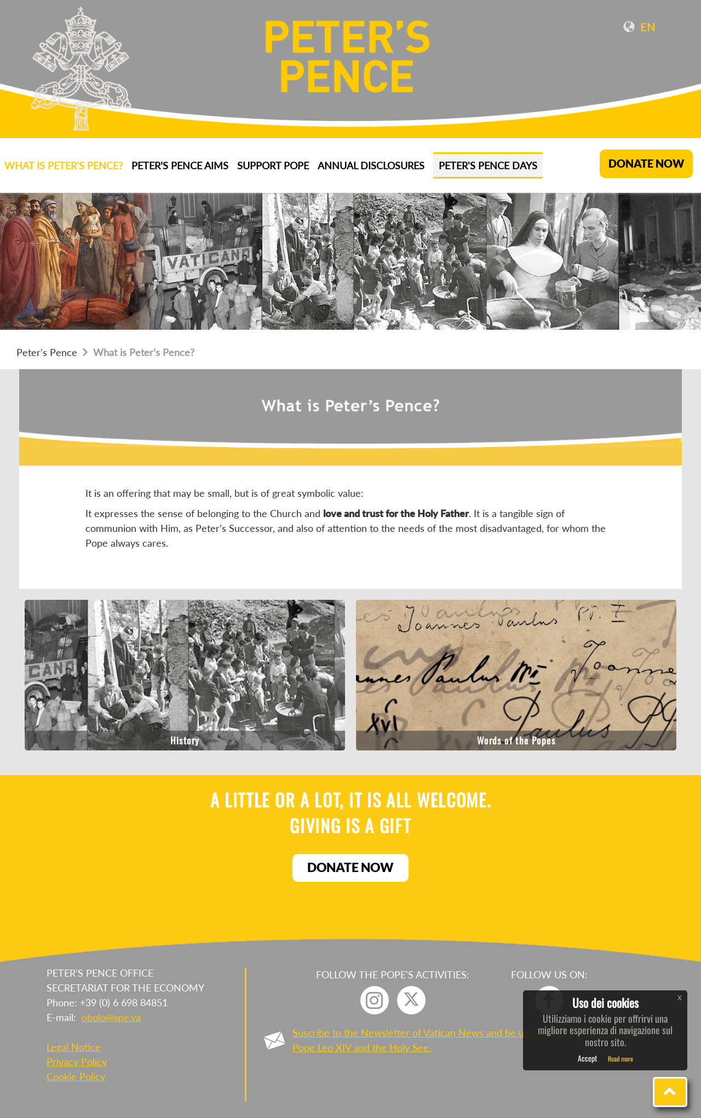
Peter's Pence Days (488, 165)
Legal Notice (74, 1047)
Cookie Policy (76, 1076)
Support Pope (273, 165)
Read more (620, 1058)
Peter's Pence (46, 352)
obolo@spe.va (111, 1017)
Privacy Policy (77, 1062)
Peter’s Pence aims (179, 165)
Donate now (350, 867)
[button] (670, 1092)
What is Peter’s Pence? (63, 165)
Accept (587, 1058)
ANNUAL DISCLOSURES (371, 165)
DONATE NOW (646, 163)
